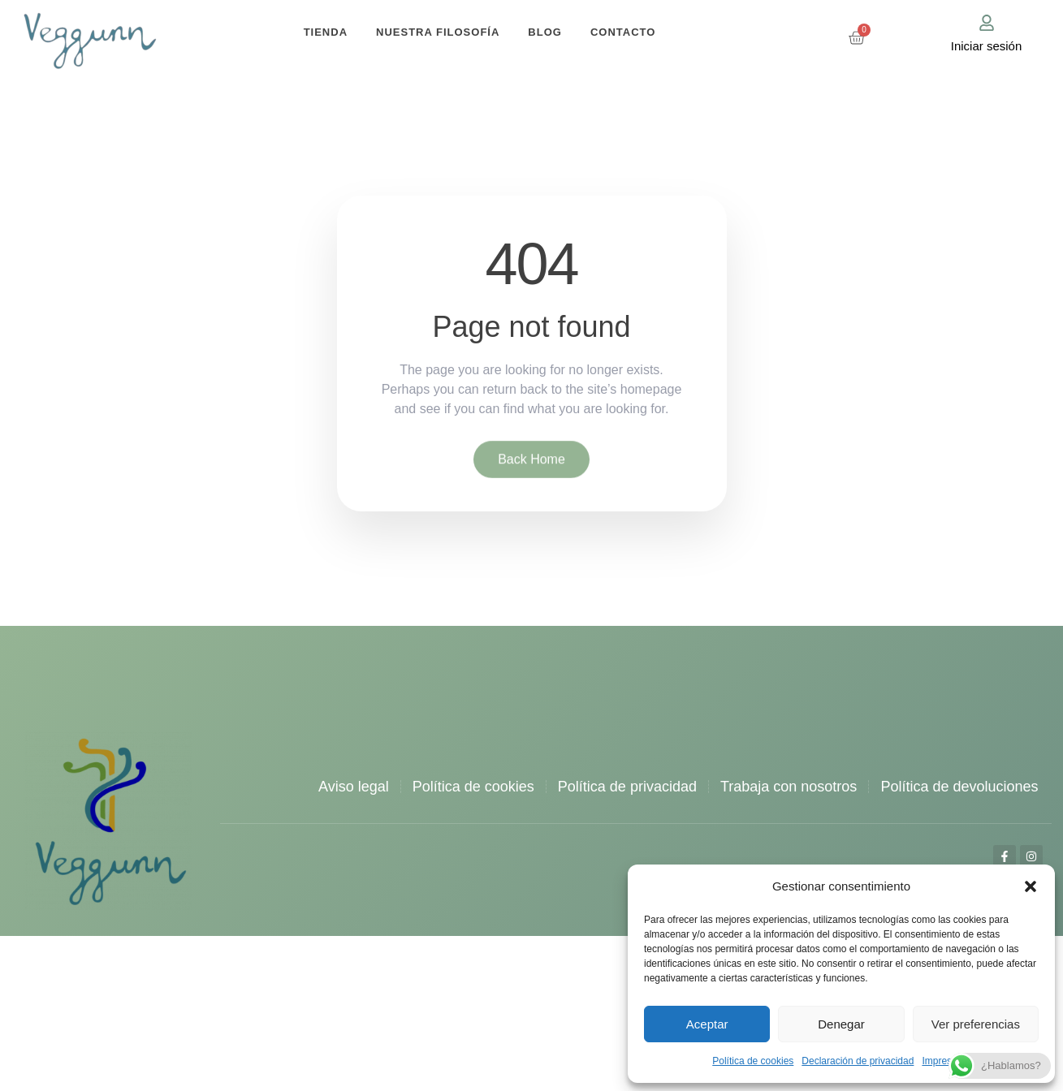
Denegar (841, 1024)
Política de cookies (752, 1061)
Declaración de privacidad (858, 1061)
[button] (1030, 886)
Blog (545, 32)
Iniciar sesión (986, 46)
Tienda (326, 32)
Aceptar (707, 1024)
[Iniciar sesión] (987, 23)
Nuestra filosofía (437, 32)
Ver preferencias (975, 1024)
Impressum (946, 1061)
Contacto (622, 32)
